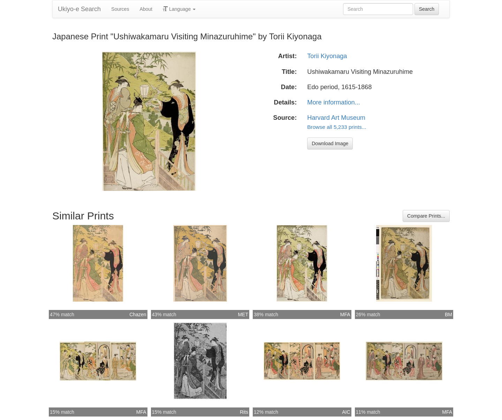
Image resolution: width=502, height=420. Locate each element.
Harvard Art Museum (336, 117)
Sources (120, 9)
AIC (346, 412)
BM (448, 314)
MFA (345, 314)
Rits (244, 412)
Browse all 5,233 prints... (336, 127)
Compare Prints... (426, 216)
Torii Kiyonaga (327, 56)
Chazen (137, 314)
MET (243, 314)
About (145, 9)
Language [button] (179, 9)
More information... (333, 102)
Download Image (330, 143)
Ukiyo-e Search (79, 9)
